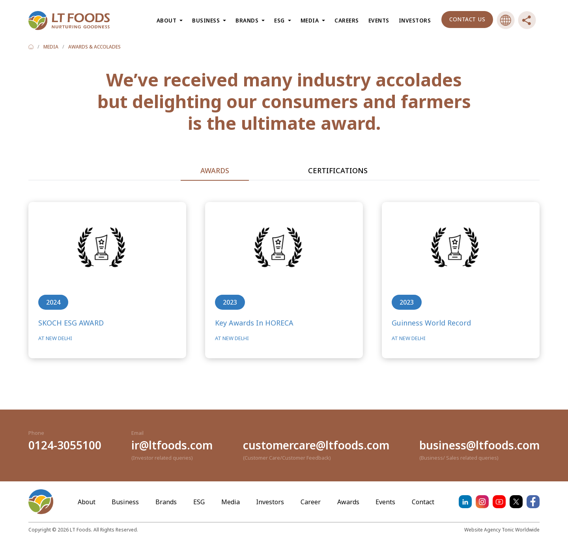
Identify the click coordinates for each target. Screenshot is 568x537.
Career (311, 502)
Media (230, 502)
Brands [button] (247, 20)
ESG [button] (280, 20)
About (86, 502)
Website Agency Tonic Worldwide (502, 529)
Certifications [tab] (338, 170)
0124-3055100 (64, 445)
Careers (346, 20)
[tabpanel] (284, 295)
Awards (348, 502)
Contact (423, 502)
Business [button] (207, 20)
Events (378, 20)
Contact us (467, 19)
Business (125, 502)
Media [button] (311, 20)
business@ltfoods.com (479, 445)
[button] (506, 20)
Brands (166, 502)
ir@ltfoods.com (172, 445)
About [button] (167, 20)
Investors (415, 20)
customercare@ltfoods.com (316, 445)
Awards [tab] (214, 170)
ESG (199, 502)
